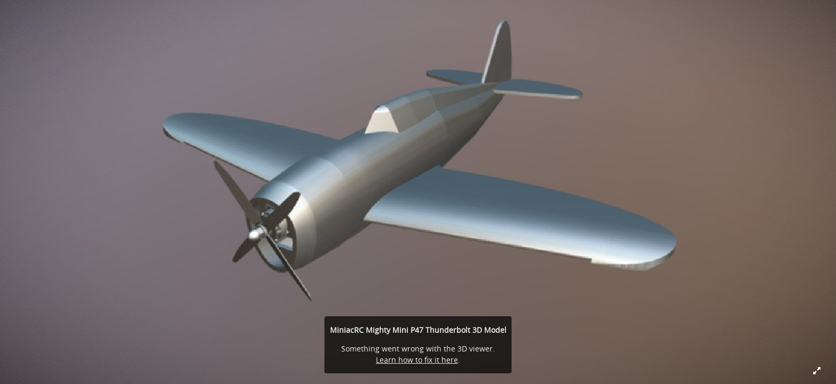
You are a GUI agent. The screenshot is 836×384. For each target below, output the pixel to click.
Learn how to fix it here (417, 360)
